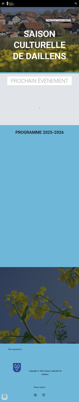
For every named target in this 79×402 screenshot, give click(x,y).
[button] (3, 3)
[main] (39, 22)
